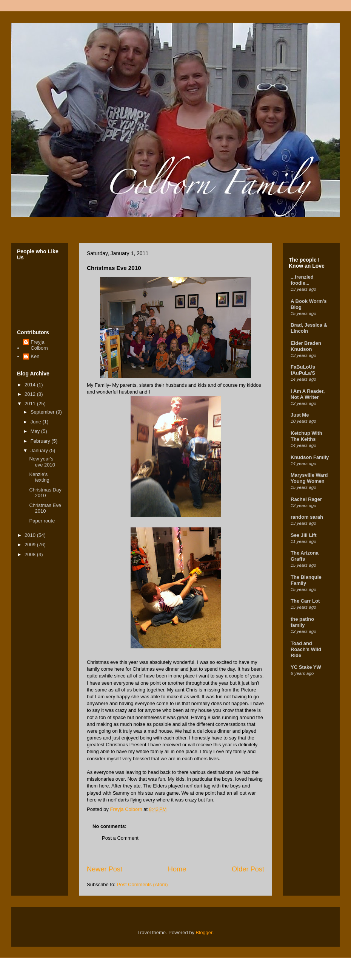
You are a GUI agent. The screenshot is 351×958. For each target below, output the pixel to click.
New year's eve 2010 (42, 462)
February (41, 441)
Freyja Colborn (39, 345)
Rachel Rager (306, 499)
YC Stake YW (306, 667)
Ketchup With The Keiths (306, 436)
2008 (31, 554)
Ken (35, 356)
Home (177, 869)
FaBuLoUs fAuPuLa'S (303, 370)
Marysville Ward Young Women (309, 478)
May (36, 431)
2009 (31, 544)
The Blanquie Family (306, 580)
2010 (31, 535)
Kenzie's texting (39, 477)
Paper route (42, 521)
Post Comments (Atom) (142, 884)
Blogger (204, 932)
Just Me (300, 415)
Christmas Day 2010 (45, 493)
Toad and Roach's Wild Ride (306, 649)
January (40, 450)
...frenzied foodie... (302, 280)
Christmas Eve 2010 (45, 508)
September (43, 412)
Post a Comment (120, 838)
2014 (31, 385)
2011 (31, 403)
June (37, 422)
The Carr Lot (305, 601)
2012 (31, 394)
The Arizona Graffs (305, 556)
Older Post (248, 869)
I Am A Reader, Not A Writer (308, 394)
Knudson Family (310, 457)
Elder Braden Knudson (306, 346)
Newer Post (104, 869)
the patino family (302, 622)
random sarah (307, 517)
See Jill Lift (304, 535)
